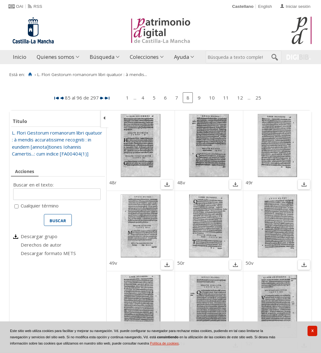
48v (181, 182)
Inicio (19, 56)
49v (113, 263)
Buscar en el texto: (33, 185)
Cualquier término (40, 205)
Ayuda (181, 56)
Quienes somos (55, 56)
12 (240, 98)
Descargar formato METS (48, 253)
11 (226, 98)
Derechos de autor (41, 245)
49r (249, 182)
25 (258, 98)
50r (181, 263)
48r (113, 182)
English (265, 6)
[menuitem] (21, 57)
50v (249, 263)
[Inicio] (30, 74)
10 (212, 98)
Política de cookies (164, 343)
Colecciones (144, 56)
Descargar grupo (39, 236)
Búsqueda (102, 56)
